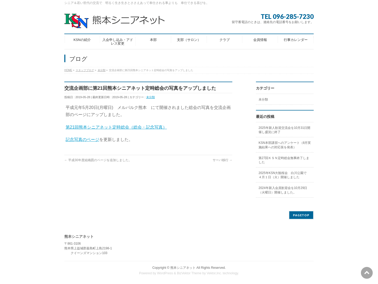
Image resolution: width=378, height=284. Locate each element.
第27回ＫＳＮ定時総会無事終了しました (284, 160)
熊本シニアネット (183, 268)
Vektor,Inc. (214, 273)
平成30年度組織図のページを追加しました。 (98, 160)
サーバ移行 (222, 160)
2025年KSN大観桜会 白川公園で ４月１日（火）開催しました (284, 175)
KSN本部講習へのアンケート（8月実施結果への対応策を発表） (285, 145)
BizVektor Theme (189, 273)
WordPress (165, 273)
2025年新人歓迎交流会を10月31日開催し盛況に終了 (284, 130)
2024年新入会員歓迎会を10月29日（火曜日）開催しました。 (283, 190)
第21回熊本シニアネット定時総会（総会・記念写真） (116, 127)
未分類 (150, 97)
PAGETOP (301, 215)
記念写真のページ (82, 139)
